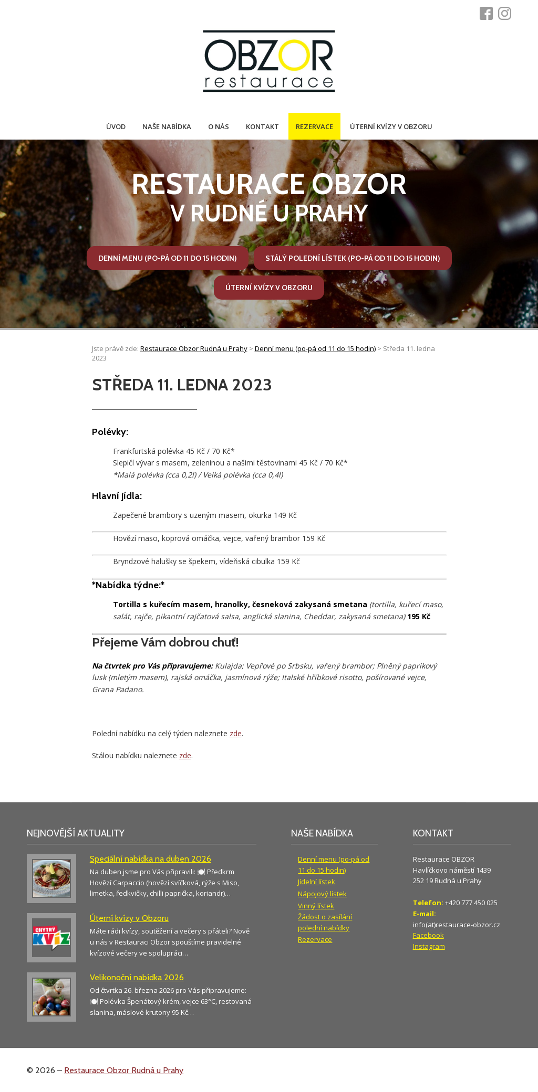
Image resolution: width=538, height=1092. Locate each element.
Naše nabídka (166, 126)
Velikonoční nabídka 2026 (137, 977)
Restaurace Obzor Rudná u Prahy (123, 1070)
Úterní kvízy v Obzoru (391, 126)
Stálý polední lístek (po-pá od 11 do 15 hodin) (352, 258)
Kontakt (262, 126)
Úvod (116, 126)
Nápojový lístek (322, 893)
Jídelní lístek (316, 881)
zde (236, 733)
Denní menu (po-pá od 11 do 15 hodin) (167, 258)
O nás (218, 126)
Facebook (428, 935)
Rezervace (314, 126)
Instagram (429, 946)
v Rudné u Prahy (269, 197)
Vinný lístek (316, 905)
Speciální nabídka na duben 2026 (150, 859)
